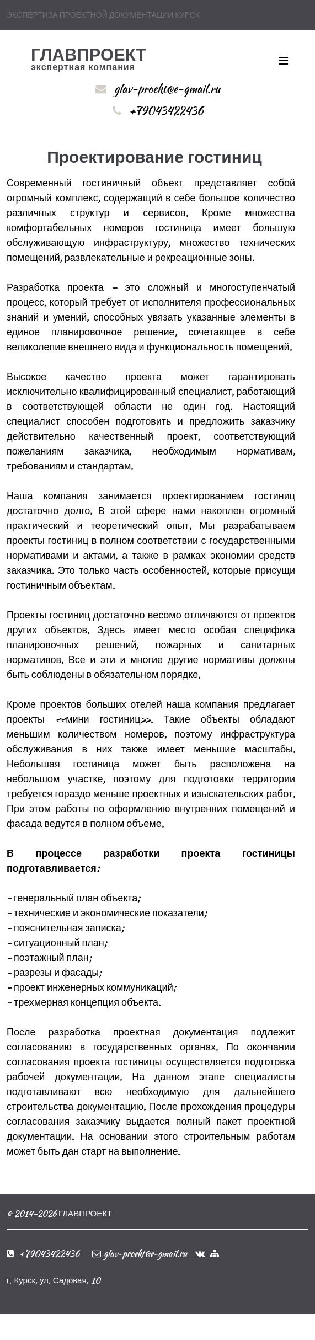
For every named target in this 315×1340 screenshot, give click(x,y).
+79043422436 (166, 111)
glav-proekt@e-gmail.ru (167, 89)
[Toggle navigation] (283, 60)
